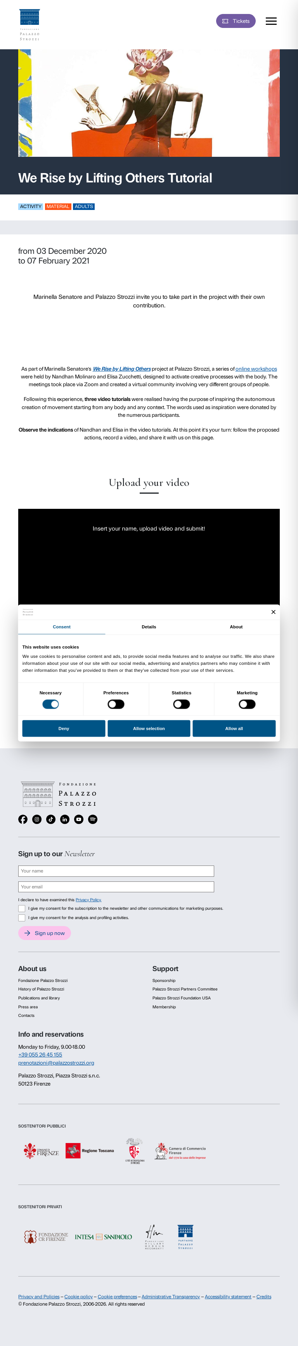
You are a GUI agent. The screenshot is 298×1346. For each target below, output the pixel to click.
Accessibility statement (228, 1296)
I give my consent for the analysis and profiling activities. (78, 917)
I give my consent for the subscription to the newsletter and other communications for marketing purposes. (125, 908)
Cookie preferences (117, 1296)
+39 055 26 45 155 (40, 1054)
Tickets (241, 21)
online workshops (256, 369)
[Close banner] (274, 612)
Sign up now (50, 933)
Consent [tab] (62, 626)
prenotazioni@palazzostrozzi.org (56, 1063)
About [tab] (236, 626)
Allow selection (149, 728)
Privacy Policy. (88, 899)
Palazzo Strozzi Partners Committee (185, 989)
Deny (64, 728)
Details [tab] (149, 626)
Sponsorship (163, 980)
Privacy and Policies (38, 1296)
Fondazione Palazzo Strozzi (43, 980)
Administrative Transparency (171, 1296)
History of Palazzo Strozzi (41, 989)
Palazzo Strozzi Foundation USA (181, 998)
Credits (263, 1296)
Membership (164, 1007)
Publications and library (39, 998)
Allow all (234, 728)
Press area (28, 1007)
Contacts (26, 1015)
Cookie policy (78, 1296)
